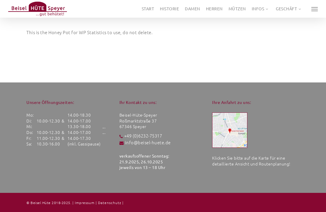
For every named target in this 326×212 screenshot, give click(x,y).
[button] (314, 9)
